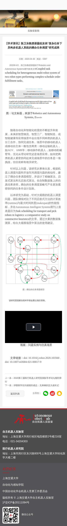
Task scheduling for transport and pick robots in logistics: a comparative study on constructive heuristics (30, 215)
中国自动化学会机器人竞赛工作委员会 (25, 491)
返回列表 (15, 393)
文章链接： (14, 357)
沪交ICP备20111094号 (15, 502)
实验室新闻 (33, 30)
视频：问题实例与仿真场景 (33, 345)
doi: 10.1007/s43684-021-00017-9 (23, 361)
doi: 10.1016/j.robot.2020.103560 (41, 357)
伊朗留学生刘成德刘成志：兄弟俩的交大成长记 (36, 385)
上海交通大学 (10, 478)
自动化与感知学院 (13, 484)
